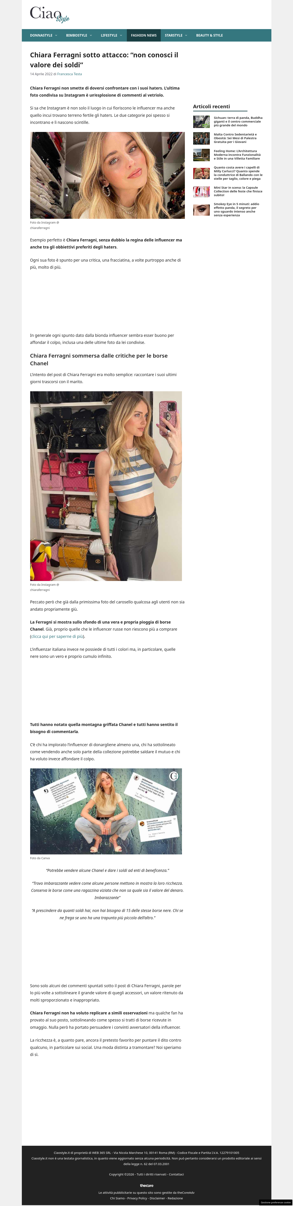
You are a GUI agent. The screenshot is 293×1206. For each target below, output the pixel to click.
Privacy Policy (137, 1198)
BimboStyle (81, 35)
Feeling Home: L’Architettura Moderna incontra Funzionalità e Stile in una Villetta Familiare (237, 154)
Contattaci (176, 1174)
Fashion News (144, 35)
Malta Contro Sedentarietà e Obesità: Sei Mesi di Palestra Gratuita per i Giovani (235, 138)
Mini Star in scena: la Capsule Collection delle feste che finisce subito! (238, 191)
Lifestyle (114, 35)
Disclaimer (157, 1198)
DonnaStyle (46, 35)
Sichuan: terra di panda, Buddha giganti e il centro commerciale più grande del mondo (238, 121)
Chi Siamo (117, 1198)
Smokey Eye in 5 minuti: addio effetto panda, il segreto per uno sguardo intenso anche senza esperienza (236, 209)
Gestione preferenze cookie (276, 1202)
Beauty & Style (209, 35)
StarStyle (178, 35)
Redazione (175, 1198)
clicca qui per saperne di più (57, 636)
